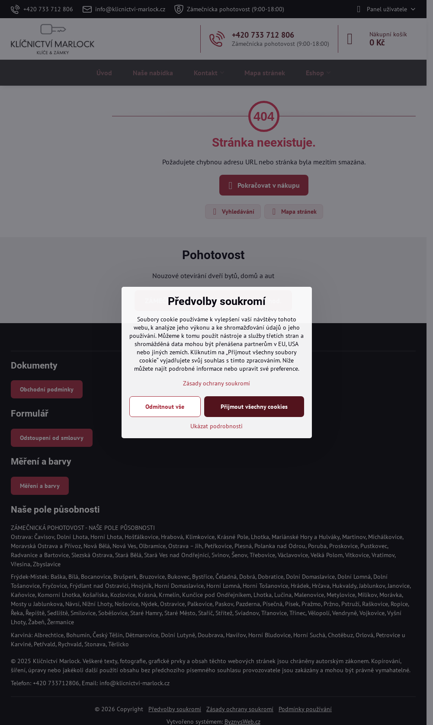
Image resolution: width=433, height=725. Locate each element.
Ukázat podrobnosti (216, 426)
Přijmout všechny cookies (254, 407)
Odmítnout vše (164, 407)
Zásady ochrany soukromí (216, 383)
